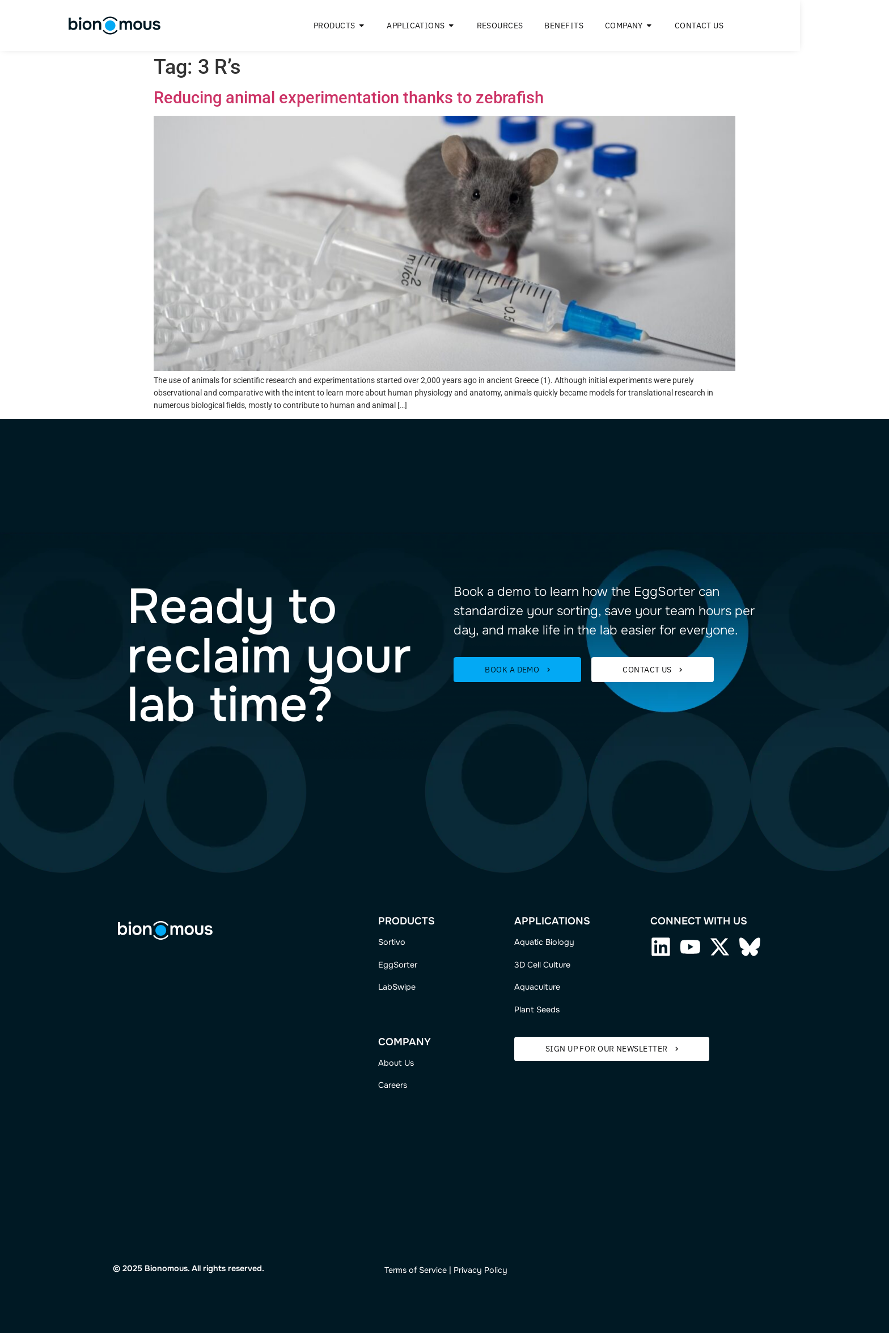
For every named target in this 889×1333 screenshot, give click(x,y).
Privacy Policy (480, 1270)
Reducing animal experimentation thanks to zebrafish (349, 97)
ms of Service (421, 1270)
